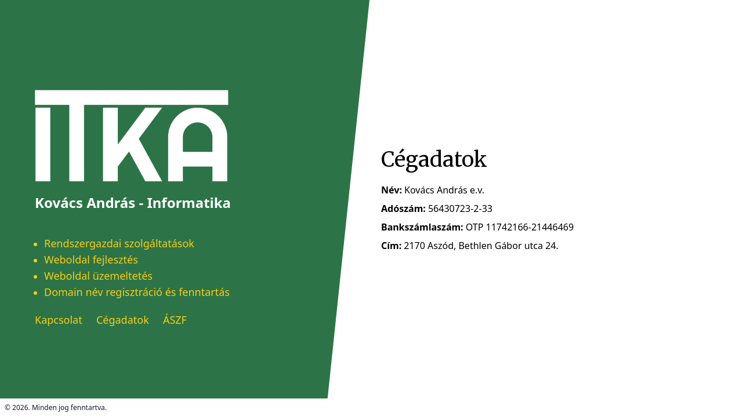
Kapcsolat (58, 320)
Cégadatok (122, 320)
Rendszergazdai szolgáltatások (119, 243)
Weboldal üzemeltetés (98, 276)
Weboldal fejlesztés (91, 259)
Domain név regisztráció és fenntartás (137, 292)
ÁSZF (175, 320)
